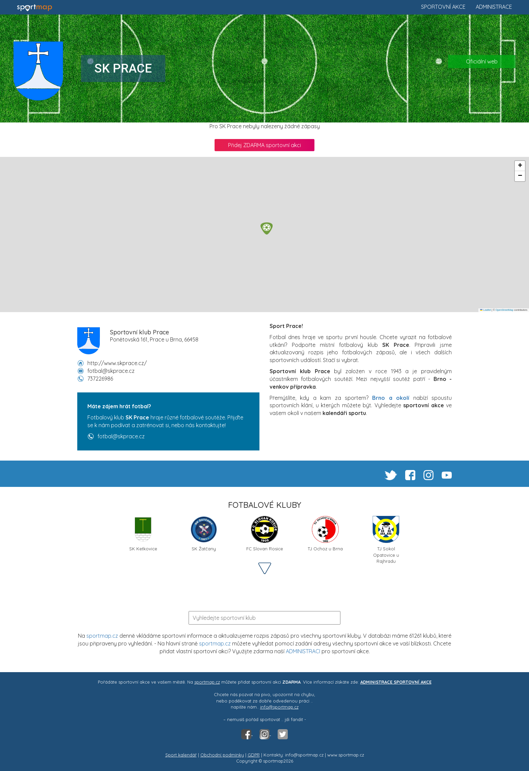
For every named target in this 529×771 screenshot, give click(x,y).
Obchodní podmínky (222, 755)
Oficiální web (482, 61)
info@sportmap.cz (279, 707)
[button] (266, 228)
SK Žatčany (203, 533)
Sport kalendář (181, 755)
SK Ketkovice (143, 533)
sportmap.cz (102, 635)
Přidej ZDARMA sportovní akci (264, 145)
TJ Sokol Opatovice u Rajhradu (385, 536)
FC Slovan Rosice (264, 533)
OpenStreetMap (504, 309)
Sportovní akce (443, 6)
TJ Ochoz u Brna (325, 533)
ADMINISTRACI (303, 651)
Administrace (494, 6)
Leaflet (485, 309)
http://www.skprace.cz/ (117, 363)
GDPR (254, 755)
